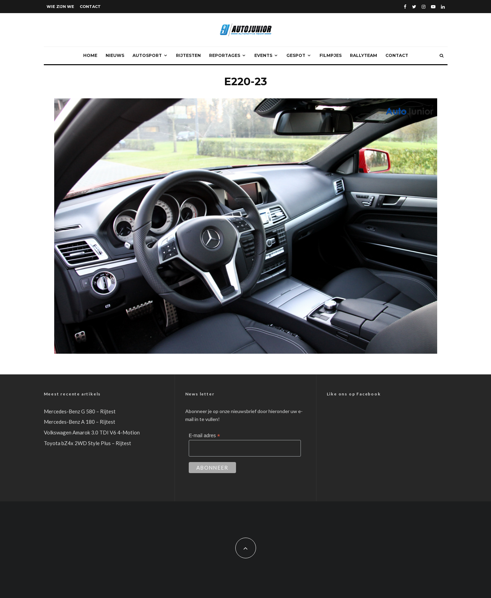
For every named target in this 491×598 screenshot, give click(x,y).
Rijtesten (188, 55)
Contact (90, 6)
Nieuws (115, 55)
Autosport (147, 55)
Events (263, 55)
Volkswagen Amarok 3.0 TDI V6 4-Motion (92, 432)
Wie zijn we (60, 6)
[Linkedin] (443, 6)
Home (90, 55)
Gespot (295, 55)
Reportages (224, 55)
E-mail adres (204, 435)
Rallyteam (363, 55)
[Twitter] (414, 6)
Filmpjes (331, 55)
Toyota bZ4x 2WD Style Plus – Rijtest (87, 443)
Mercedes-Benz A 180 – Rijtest (79, 422)
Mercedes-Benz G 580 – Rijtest (80, 411)
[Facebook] (405, 6)
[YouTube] (433, 6)
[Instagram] (423, 6)
